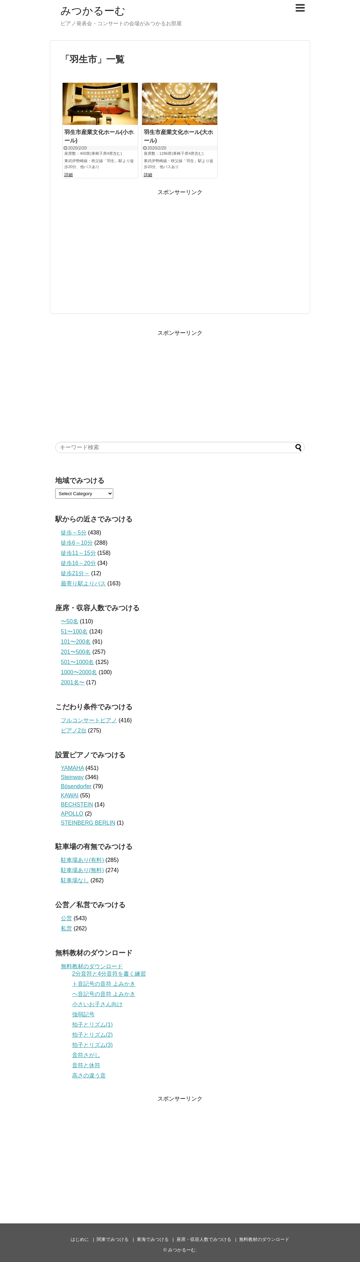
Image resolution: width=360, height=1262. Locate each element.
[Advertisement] (180, 245)
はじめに (80, 1239)
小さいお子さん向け (97, 1004)
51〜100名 (74, 632)
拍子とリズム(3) (92, 1045)
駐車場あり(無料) (82, 870)
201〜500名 (76, 652)
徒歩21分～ (75, 573)
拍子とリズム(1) (92, 1025)
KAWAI (69, 795)
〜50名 (69, 621)
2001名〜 (73, 682)
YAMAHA (72, 768)
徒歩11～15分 (78, 553)
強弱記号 (83, 1014)
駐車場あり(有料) (82, 860)
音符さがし (86, 1055)
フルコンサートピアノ (89, 720)
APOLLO (72, 814)
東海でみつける (153, 1239)
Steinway (72, 777)
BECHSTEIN (77, 805)
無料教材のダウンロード (92, 966)
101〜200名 (76, 642)
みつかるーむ (93, 10)
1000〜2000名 (79, 672)
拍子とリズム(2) (92, 1035)
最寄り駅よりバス (83, 583)
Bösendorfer (76, 786)
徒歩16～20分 (78, 563)
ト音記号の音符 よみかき (103, 984)
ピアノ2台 (73, 730)
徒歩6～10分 (77, 543)
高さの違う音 (89, 1075)
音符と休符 (86, 1065)
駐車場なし (75, 880)
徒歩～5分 (73, 533)
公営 (66, 918)
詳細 (68, 174)
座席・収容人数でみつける (203, 1239)
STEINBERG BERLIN (88, 823)
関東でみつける (113, 1239)
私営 (66, 928)
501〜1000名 (77, 662)
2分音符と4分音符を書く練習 (109, 974)
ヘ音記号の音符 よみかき (103, 994)
